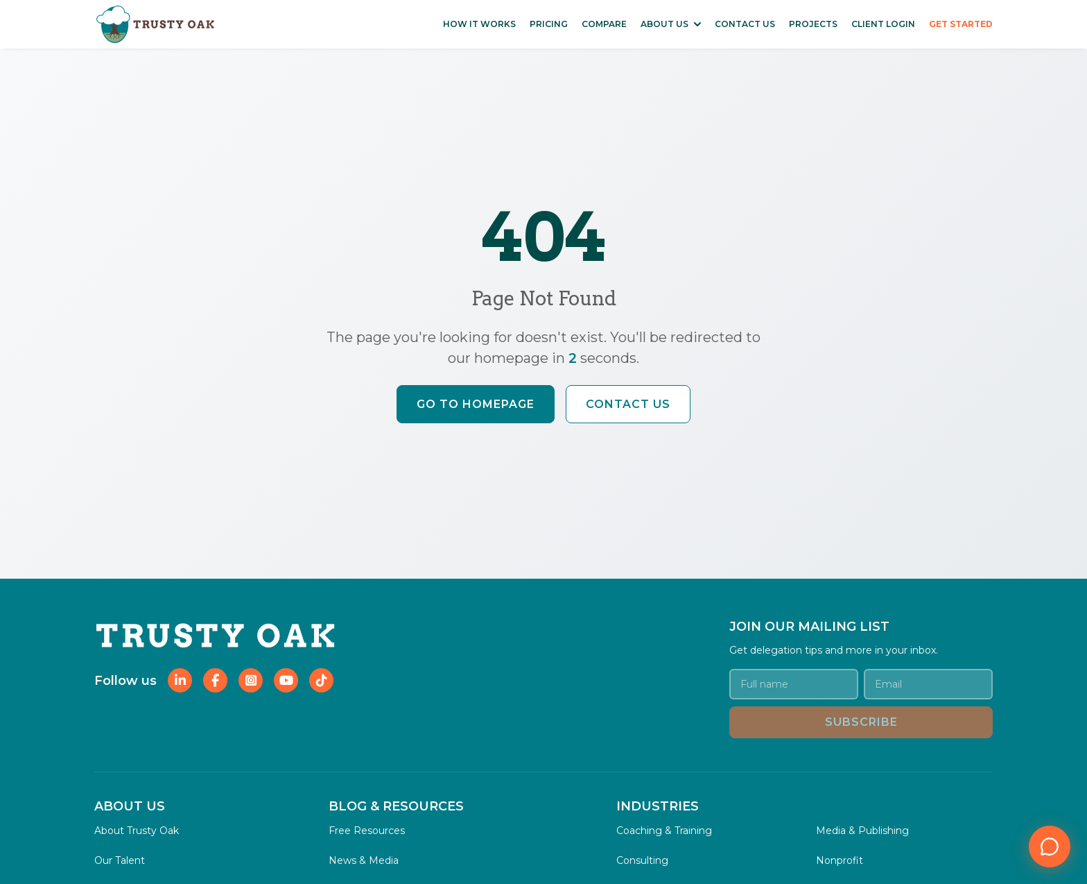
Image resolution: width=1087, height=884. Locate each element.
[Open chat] (1049, 846)
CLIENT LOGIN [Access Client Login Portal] (883, 24)
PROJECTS (813, 24)
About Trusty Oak (136, 830)
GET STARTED (961, 24)
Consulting (642, 860)
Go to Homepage (475, 404)
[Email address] (928, 684)
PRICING (549, 24)
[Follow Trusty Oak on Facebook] (215, 680)
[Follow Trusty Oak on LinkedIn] (180, 680)
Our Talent (119, 860)
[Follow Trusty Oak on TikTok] (321, 680)
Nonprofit (839, 860)
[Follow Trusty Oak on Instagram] (250, 680)
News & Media (364, 860)
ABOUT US (664, 24)
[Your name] (793, 684)
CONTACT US (745, 24)
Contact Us (628, 404)
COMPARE (604, 24)
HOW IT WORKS (479, 24)
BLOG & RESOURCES (396, 806)
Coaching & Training (664, 830)
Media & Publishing (862, 830)
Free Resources (367, 830)
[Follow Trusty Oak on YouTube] (286, 680)
